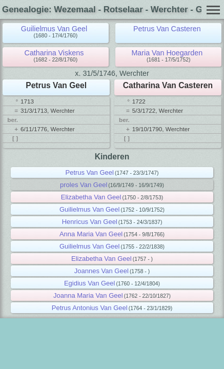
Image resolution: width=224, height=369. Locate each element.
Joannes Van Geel (101, 271)
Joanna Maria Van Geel (88, 295)
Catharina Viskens (54, 53)
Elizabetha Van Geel (91, 197)
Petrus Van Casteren (167, 29)
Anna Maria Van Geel (91, 234)
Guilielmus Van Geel (54, 29)
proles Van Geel (83, 185)
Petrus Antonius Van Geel (90, 308)
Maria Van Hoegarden (166, 53)
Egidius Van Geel (89, 283)
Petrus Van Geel (89, 172)
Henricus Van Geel (89, 221)
